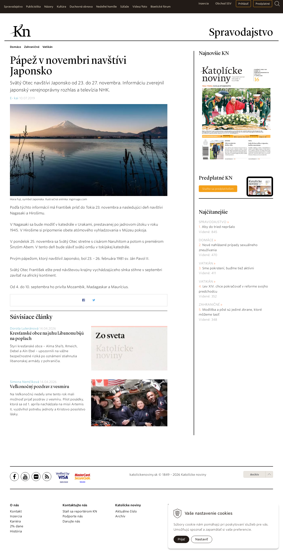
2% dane (16, 526)
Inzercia (204, 3)
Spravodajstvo (212, 222)
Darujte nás (71, 521)
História (16, 531)
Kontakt (16, 511)
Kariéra (15, 521)
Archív (254, 474)
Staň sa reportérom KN (80, 511)
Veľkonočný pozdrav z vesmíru (39, 387)
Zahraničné (209, 304)
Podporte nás (73, 516)
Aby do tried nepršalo (218, 227)
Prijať (181, 539)
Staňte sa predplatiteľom (218, 188)
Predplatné (263, 3)
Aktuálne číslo (126, 511)
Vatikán (206, 263)
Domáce (206, 240)
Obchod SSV (223, 3)
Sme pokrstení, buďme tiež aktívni (228, 268)
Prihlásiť (243, 3)
